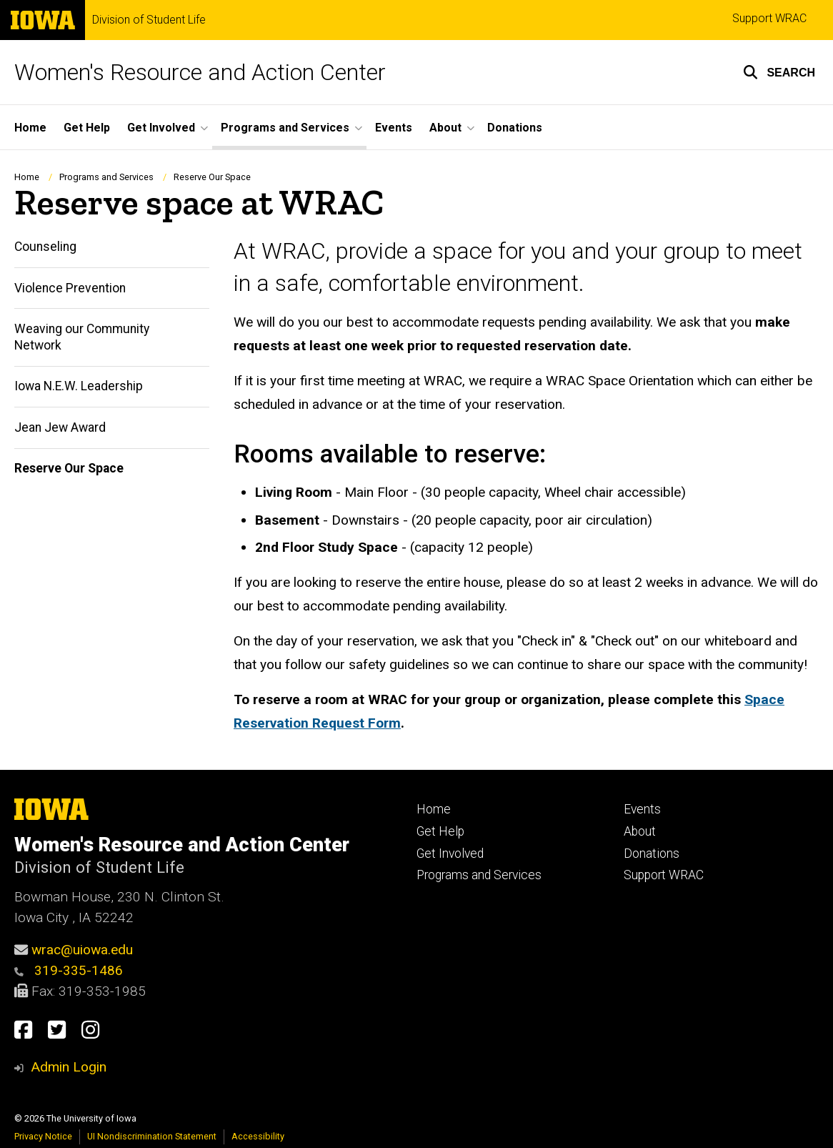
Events (393, 127)
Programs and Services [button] (285, 127)
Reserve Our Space (69, 468)
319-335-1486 (68, 970)
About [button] (445, 127)
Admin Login (68, 1067)
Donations (514, 127)
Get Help (87, 127)
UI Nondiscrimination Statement (151, 1136)
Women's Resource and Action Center (200, 72)
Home (30, 127)
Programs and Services (106, 177)
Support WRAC (769, 18)
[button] (779, 72)
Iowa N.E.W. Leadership (78, 386)
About (640, 831)
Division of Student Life (149, 20)
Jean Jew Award (60, 427)
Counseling (45, 246)
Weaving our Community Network (81, 337)
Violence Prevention (70, 288)
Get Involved (450, 853)
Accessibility (257, 1136)
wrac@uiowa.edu (82, 949)
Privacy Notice (43, 1136)
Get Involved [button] (161, 127)
